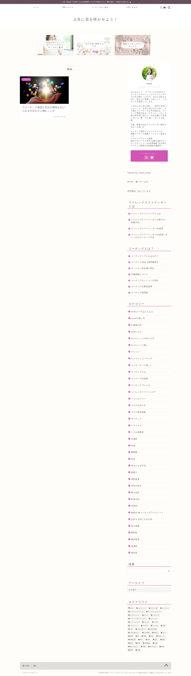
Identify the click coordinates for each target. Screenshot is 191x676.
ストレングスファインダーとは (146, 214)
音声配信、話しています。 (140, 191)
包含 (133, 459)
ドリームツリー (138, 399)
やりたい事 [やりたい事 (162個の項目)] (154, 608)
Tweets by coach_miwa (139, 173)
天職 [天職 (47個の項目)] (144, 636)
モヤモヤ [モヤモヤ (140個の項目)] (145, 626)
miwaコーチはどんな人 (142, 312)
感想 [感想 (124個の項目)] (163, 640)
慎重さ (134, 473)
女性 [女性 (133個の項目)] (152, 636)
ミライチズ (136, 426)
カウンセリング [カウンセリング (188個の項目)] (134, 615)
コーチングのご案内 (100, 8)
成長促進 (135, 479)
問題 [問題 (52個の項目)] (131, 636)
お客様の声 (136, 325)
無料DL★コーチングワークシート (147, 513)
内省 (133, 446)
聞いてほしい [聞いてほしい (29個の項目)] (134, 647)
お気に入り (136, 332)
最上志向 (135, 493)
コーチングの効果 (139, 379)
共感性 (134, 439)
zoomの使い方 (138, 318)
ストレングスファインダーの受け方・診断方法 (147, 221)
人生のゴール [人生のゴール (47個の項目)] (141, 629)
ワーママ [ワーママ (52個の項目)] (155, 626)
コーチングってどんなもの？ (145, 256)
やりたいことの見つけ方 (142, 339)
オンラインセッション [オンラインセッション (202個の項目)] (154, 612)
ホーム (36, 8)
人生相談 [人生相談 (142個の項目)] (146, 633)
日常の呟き (136, 486)
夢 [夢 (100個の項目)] (138, 636)
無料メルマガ (67, 8)
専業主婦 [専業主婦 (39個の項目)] (132, 640)
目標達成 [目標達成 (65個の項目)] (147, 643)
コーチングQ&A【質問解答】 (145, 262)
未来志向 (135, 499)
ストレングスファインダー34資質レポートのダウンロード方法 (148, 236)
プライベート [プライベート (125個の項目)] (134, 626)
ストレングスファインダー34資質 (147, 229)
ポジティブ (136, 419)
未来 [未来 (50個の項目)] (131, 643)
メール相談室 (137, 432)
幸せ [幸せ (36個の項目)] (141, 640)
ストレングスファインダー (144, 392)
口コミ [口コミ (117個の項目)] (165, 633)
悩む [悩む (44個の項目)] (156, 640)
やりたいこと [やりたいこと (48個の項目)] (142, 608)
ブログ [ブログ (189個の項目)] (156, 622)
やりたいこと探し (139, 345)
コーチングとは (138, 372)
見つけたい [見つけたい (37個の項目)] (153, 647)
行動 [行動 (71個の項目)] (144, 647)
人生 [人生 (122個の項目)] (131, 629)
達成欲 (134, 546)
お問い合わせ (131, 8)
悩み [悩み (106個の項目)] (148, 640)
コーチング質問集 (139, 293)
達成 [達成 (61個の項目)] (138, 650)
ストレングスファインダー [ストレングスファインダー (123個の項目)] (138, 619)
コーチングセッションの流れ (145, 280)
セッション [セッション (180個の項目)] (154, 619)
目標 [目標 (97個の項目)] (138, 643)
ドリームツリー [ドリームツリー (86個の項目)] (134, 622)
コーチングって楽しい (141, 365)
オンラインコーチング (141, 359)
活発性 (134, 506)
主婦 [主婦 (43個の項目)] (164, 626)
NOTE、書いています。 (138, 182)
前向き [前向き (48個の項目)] (156, 633)
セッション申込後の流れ (142, 268)
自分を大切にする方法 (141, 519)
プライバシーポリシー (30, 673)
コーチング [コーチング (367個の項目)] (156, 615)
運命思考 (135, 540)
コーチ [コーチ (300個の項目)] (146, 615)
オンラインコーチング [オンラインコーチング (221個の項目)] (136, 612)
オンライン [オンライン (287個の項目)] (165, 608)
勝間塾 (134, 452)
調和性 (134, 533)
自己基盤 (135, 526)
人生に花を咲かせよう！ (95, 19)
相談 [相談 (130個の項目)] (156, 643)
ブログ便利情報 (138, 412)
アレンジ (135, 352)
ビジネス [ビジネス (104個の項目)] (146, 622)
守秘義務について (139, 274)
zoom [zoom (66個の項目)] (131, 608)
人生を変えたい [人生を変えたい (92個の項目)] (134, 633)
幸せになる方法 (138, 466)
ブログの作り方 (138, 406)
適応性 (134, 553)
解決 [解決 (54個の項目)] (162, 647)
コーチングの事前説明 (141, 287)
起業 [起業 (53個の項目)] (131, 650)
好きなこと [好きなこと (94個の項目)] (161, 636)
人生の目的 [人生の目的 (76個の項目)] (153, 629)
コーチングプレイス (140, 385)
